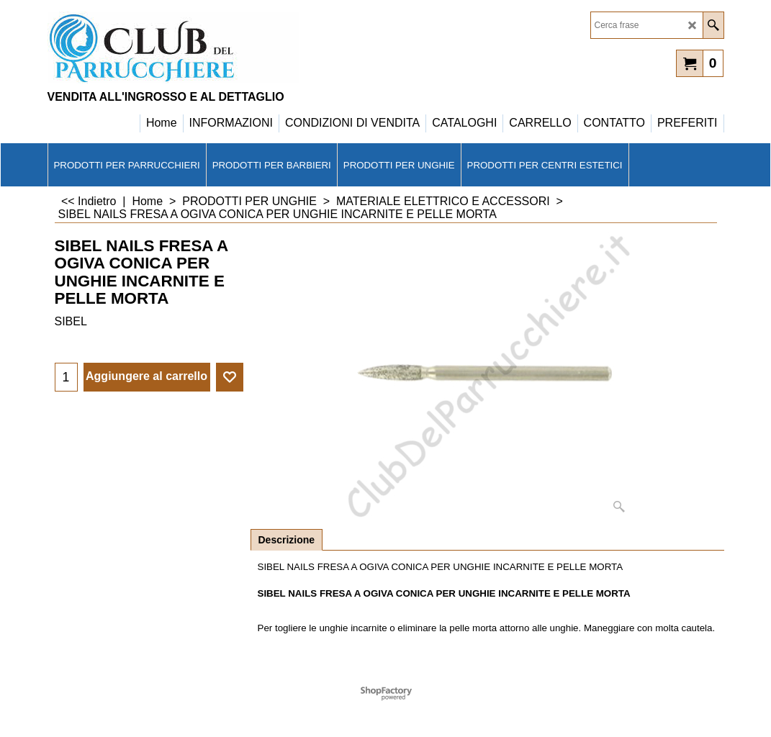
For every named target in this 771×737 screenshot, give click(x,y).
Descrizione (286, 540)
